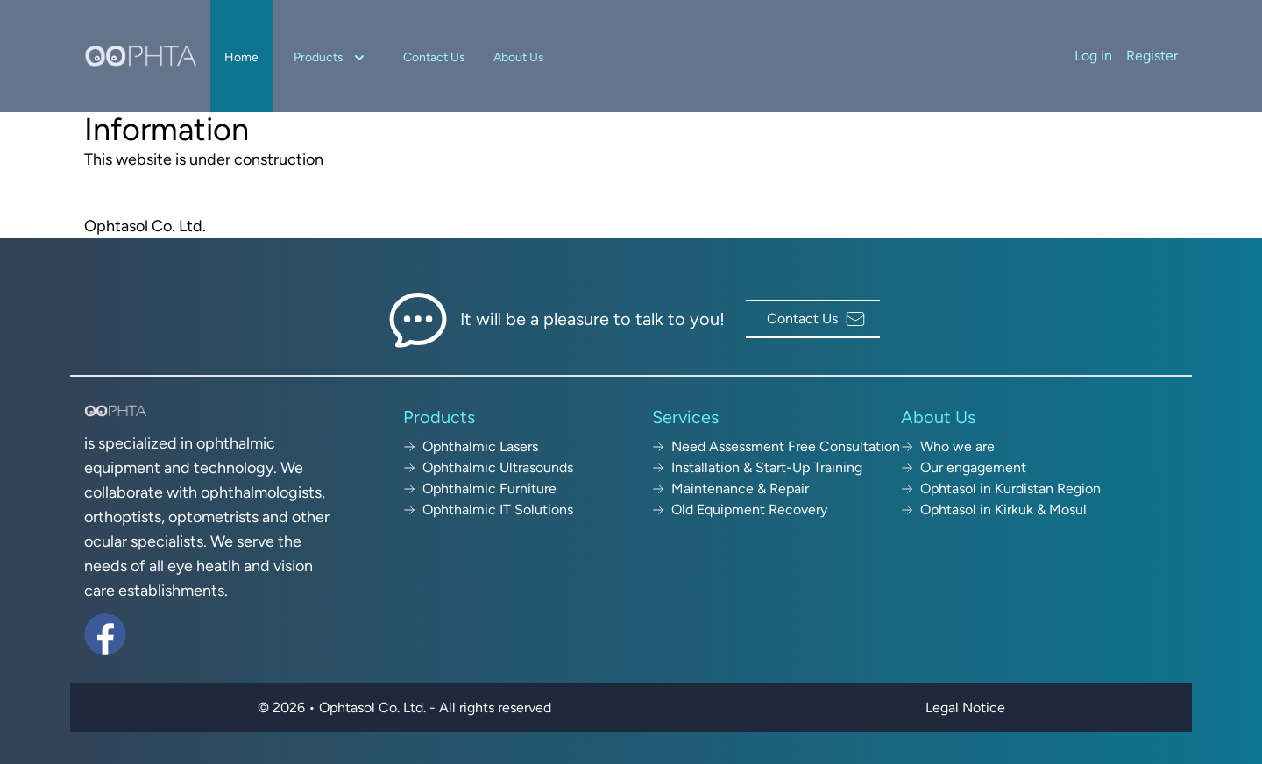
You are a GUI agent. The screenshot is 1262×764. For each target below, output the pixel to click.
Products (331, 58)
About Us (518, 57)
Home (241, 57)
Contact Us (434, 57)
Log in (1093, 55)
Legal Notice (965, 707)
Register (1152, 55)
